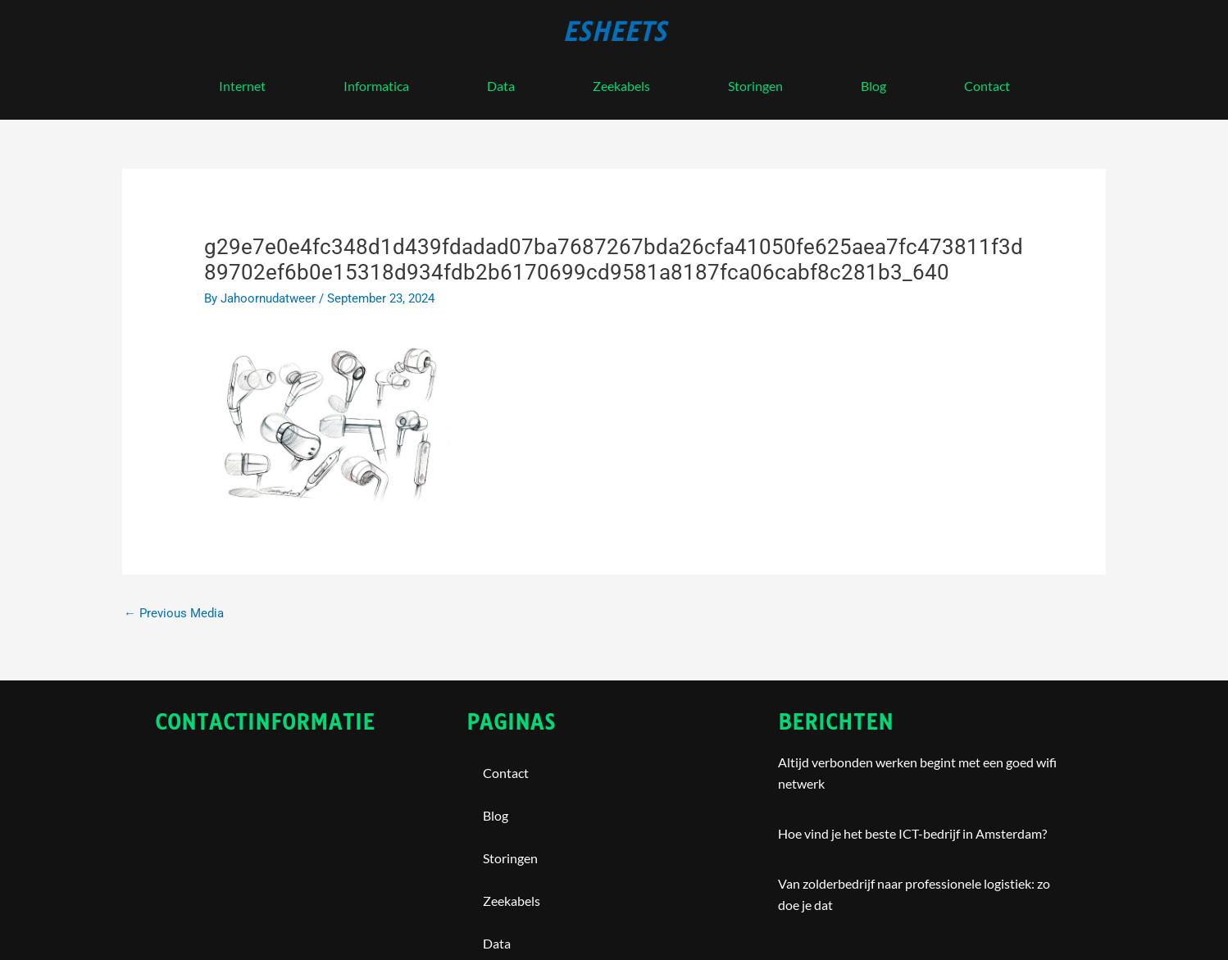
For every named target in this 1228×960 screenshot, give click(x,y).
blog (873, 85)
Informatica (376, 85)
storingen (755, 85)
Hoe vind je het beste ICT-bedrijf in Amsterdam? (912, 834)
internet (242, 85)
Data (501, 85)
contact (987, 85)
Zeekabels (621, 85)
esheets (614, 32)
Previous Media (174, 613)
